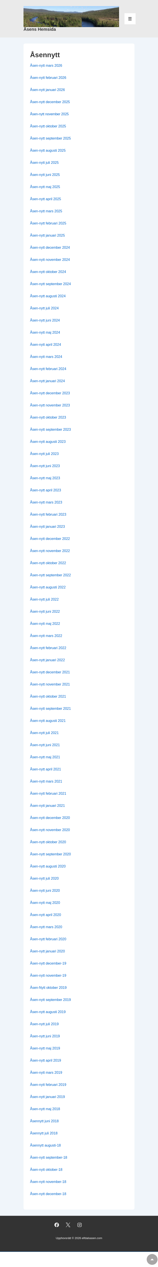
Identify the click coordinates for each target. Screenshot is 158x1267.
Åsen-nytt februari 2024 (48, 369)
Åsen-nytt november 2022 (50, 551)
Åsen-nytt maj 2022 (45, 623)
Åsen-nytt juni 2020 (45, 890)
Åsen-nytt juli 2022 (44, 599)
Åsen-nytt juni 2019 (45, 1036)
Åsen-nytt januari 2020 (47, 951)
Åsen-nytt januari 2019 (47, 1097)
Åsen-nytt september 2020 (50, 854)
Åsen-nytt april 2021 (45, 769)
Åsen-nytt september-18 (48, 1157)
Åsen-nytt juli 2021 (44, 733)
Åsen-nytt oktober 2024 (48, 272)
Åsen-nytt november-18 (48, 1182)
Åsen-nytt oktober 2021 (48, 696)
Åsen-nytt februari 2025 (48, 223)
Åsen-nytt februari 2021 (48, 793)
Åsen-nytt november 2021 (50, 684)
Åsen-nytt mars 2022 (46, 636)
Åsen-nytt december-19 (48, 963)
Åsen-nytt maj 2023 (45, 478)
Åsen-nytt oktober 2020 (48, 842)
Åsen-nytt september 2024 (50, 284)
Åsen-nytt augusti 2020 (48, 866)
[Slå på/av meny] (130, 18)
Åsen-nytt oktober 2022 (48, 563)
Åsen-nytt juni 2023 (45, 466)
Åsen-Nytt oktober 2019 (48, 987)
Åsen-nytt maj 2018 (45, 1109)
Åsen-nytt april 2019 (45, 1060)
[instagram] (80, 1224)
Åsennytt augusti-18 (45, 1145)
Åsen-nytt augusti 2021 (48, 721)
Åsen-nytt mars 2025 (46, 211)
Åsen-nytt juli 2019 (44, 1024)
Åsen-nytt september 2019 (50, 1000)
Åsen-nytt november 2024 (50, 260)
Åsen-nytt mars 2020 (46, 927)
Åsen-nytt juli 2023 (44, 454)
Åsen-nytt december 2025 (50, 102)
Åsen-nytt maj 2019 (45, 1048)
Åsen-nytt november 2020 (50, 830)
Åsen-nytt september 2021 (50, 708)
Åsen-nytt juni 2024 (45, 320)
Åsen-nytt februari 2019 (48, 1085)
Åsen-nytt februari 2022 (48, 648)
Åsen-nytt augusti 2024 (48, 296)
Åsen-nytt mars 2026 (46, 65)
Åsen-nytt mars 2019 (46, 1072)
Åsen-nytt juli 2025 (44, 162)
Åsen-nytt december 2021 (50, 672)
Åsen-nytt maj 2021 (45, 757)
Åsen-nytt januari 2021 (47, 805)
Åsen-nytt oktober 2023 (48, 417)
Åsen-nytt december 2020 (50, 818)
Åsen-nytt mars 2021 (46, 781)
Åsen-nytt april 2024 (45, 344)
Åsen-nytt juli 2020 (44, 878)
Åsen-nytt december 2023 (50, 393)
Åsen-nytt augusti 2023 (48, 441)
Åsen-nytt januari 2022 (47, 660)
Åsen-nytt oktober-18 (46, 1169)
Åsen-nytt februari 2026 (48, 78)
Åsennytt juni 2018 (44, 1121)
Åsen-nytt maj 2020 (45, 903)
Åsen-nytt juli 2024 (44, 308)
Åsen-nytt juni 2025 (45, 175)
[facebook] (56, 1224)
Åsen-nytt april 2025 (45, 199)
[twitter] (68, 1224)
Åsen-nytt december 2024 (50, 247)
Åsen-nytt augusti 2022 (48, 587)
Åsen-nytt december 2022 (50, 539)
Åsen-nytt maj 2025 (45, 187)
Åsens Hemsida (40, 29)
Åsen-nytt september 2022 (50, 575)
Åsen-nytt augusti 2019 (48, 1012)
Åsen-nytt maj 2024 (45, 332)
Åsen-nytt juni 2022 (45, 611)
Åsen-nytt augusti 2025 (48, 150)
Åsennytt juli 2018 (43, 1133)
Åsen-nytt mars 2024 (46, 357)
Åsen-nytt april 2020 (45, 915)
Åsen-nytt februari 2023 (48, 514)
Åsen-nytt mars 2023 (46, 502)
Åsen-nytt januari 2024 (47, 381)
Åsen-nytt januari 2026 (47, 90)
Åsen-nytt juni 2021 (45, 745)
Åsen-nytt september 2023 (50, 429)
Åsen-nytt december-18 (48, 1194)
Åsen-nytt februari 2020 (48, 939)
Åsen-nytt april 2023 (45, 490)
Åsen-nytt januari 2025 (47, 235)
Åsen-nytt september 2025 (50, 138)
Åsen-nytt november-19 (48, 975)
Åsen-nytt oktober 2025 (48, 126)
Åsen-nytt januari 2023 (47, 526)
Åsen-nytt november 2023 (50, 405)
